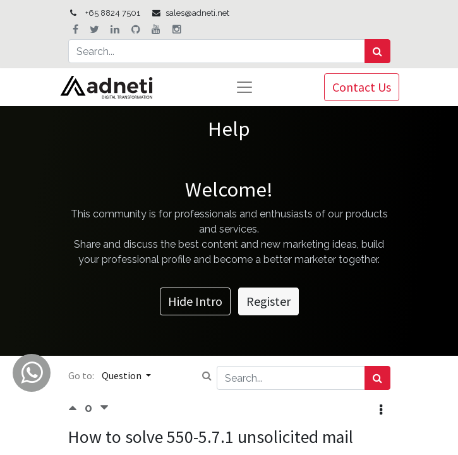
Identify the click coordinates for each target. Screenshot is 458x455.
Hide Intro (195, 301)
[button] (380, 410)
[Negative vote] (104, 408)
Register (268, 301)
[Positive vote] (76, 408)
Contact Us (361, 87)
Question (122, 375)
